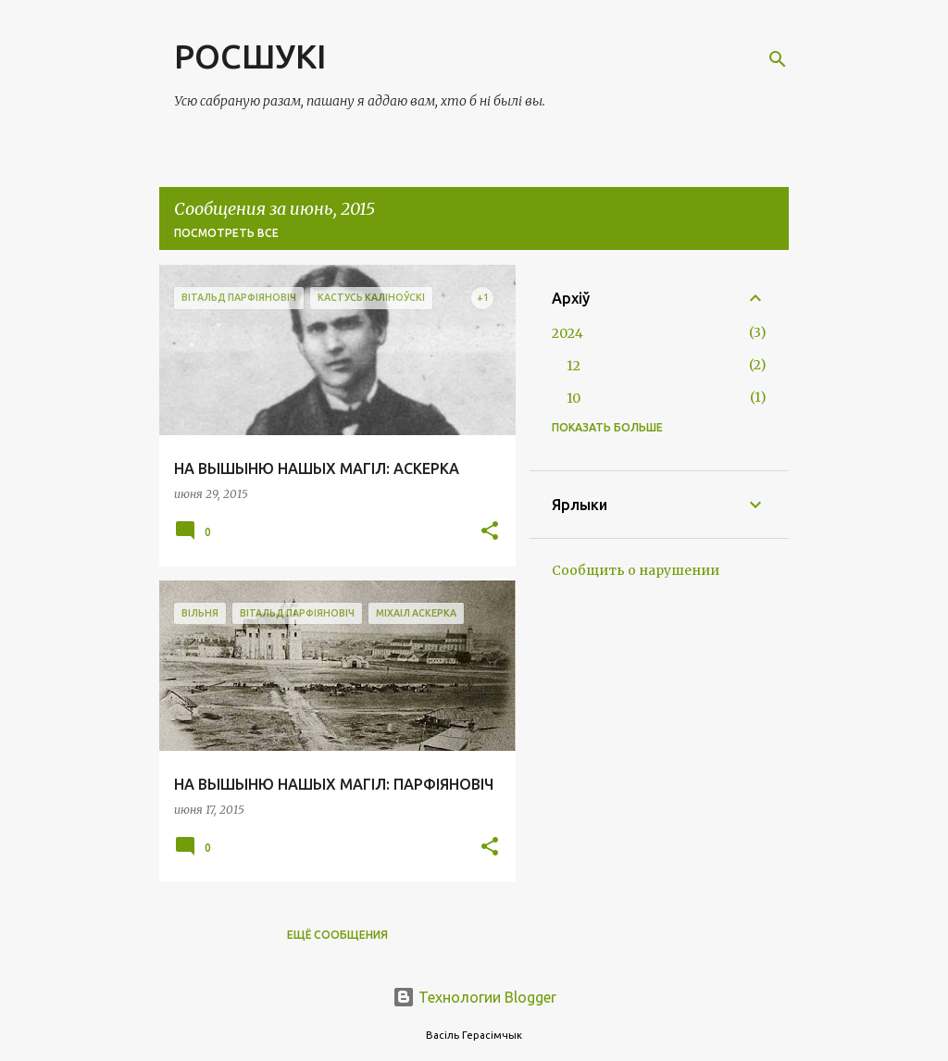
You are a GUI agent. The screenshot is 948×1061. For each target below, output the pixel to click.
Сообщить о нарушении (635, 570)
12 (573, 365)
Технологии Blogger (474, 997)
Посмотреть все (226, 233)
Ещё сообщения (337, 935)
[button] (490, 531)
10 (573, 398)
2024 (567, 333)
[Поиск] (778, 59)
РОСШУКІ (250, 56)
